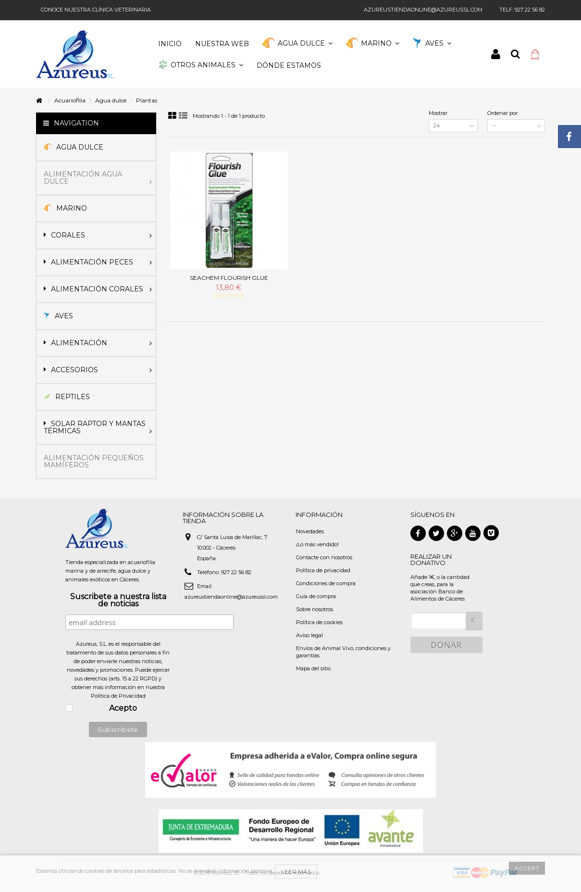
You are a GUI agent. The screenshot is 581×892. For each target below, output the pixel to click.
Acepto (123, 708)
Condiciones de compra (326, 583)
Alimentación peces (98, 262)
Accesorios (98, 369)
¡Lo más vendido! (317, 544)
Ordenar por (502, 113)
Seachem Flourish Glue (229, 277)
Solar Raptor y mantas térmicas (98, 427)
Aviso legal (309, 635)
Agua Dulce (73, 147)
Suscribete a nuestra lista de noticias (118, 600)
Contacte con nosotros (324, 557)
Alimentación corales (98, 289)
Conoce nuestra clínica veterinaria (96, 9)
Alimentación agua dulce (98, 178)
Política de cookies (319, 622)
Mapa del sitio (313, 668)
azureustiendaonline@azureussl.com (423, 9)
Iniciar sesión (495, 54)
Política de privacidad (323, 570)
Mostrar (438, 113)
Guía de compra (316, 596)
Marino (65, 208)
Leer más (296, 871)
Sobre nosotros (314, 609)
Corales (98, 235)
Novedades (310, 531)
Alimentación (98, 343)
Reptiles (67, 396)
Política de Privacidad (118, 695)
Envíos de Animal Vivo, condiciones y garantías (343, 652)
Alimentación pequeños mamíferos (94, 461)
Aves (58, 316)
